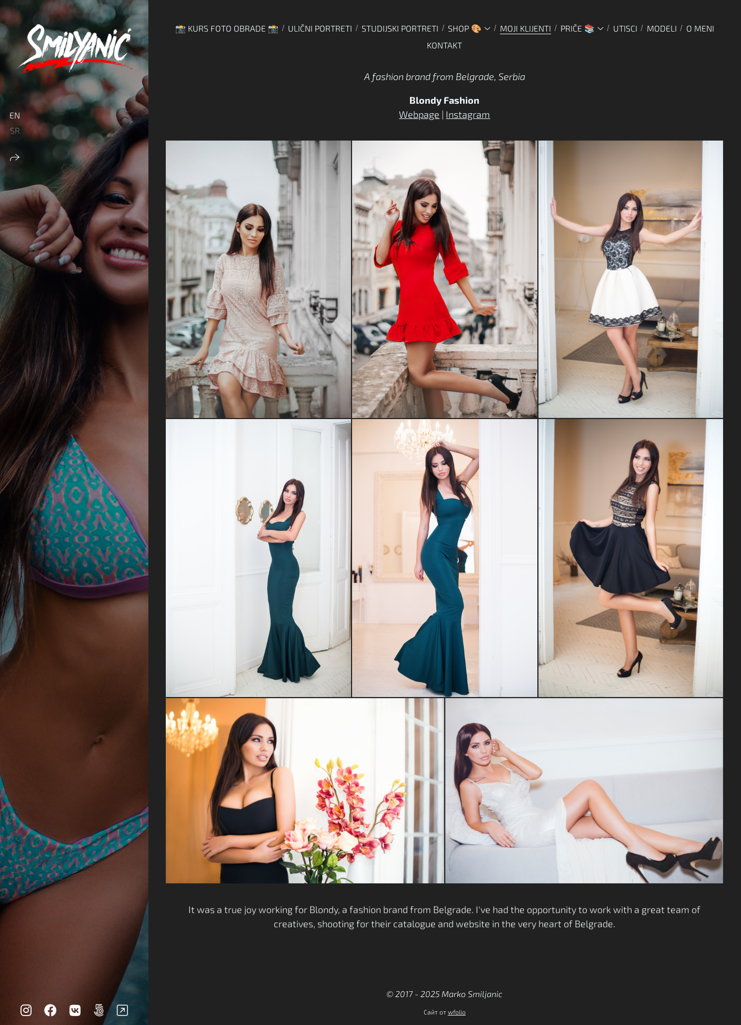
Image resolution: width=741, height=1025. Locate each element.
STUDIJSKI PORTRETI (400, 28)
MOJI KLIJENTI (525, 28)
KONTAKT (444, 45)
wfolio (457, 1012)
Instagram (468, 114)
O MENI (700, 28)
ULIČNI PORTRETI (320, 28)
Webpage (419, 114)
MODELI (662, 28)
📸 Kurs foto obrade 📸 (226, 28)
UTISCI (625, 28)
